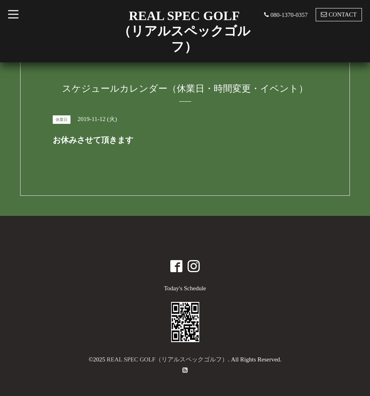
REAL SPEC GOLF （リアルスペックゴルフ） (184, 31)
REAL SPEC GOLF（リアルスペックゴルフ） (167, 359)
